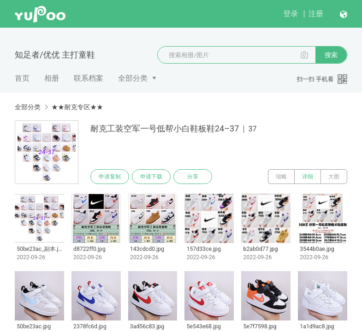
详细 (307, 176)
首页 (22, 78)
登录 (290, 13)
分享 (192, 176)
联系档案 (88, 78)
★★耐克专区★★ (77, 107)
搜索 (331, 55)
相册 (51, 78)
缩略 (281, 176)
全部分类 (133, 78)
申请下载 (151, 176)
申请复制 (110, 176)
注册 (316, 13)
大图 (333, 176)
